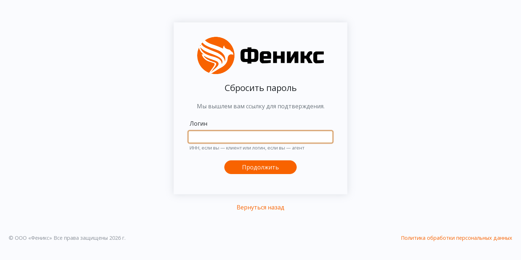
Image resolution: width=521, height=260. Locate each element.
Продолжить (260, 167)
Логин (198, 123)
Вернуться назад (260, 207)
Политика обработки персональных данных (456, 237)
